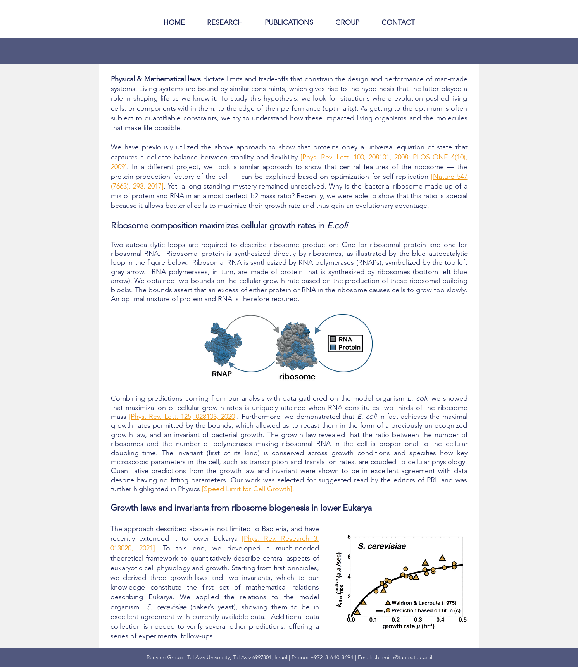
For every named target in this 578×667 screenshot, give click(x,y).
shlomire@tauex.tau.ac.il (403, 657)
